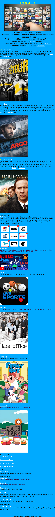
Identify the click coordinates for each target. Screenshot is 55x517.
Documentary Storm (6, 460)
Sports (2, 272)
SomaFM (3, 493)
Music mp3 (3, 478)
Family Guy (3, 357)
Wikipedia (6, 56)
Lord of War (8, 159)
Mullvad (48, 43)
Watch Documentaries (7, 466)
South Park (3, 406)
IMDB (51, 55)
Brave (32, 41)
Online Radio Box (5, 499)
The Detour (7, 50)
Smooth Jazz (4, 488)
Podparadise (4, 471)
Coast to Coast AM (6, 506)
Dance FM (3, 483)
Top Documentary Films (7, 463)
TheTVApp (3, 217)
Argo (5, 104)
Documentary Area (6, 456)
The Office (3, 307)
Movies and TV (4, 248)
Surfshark (41, 46)
